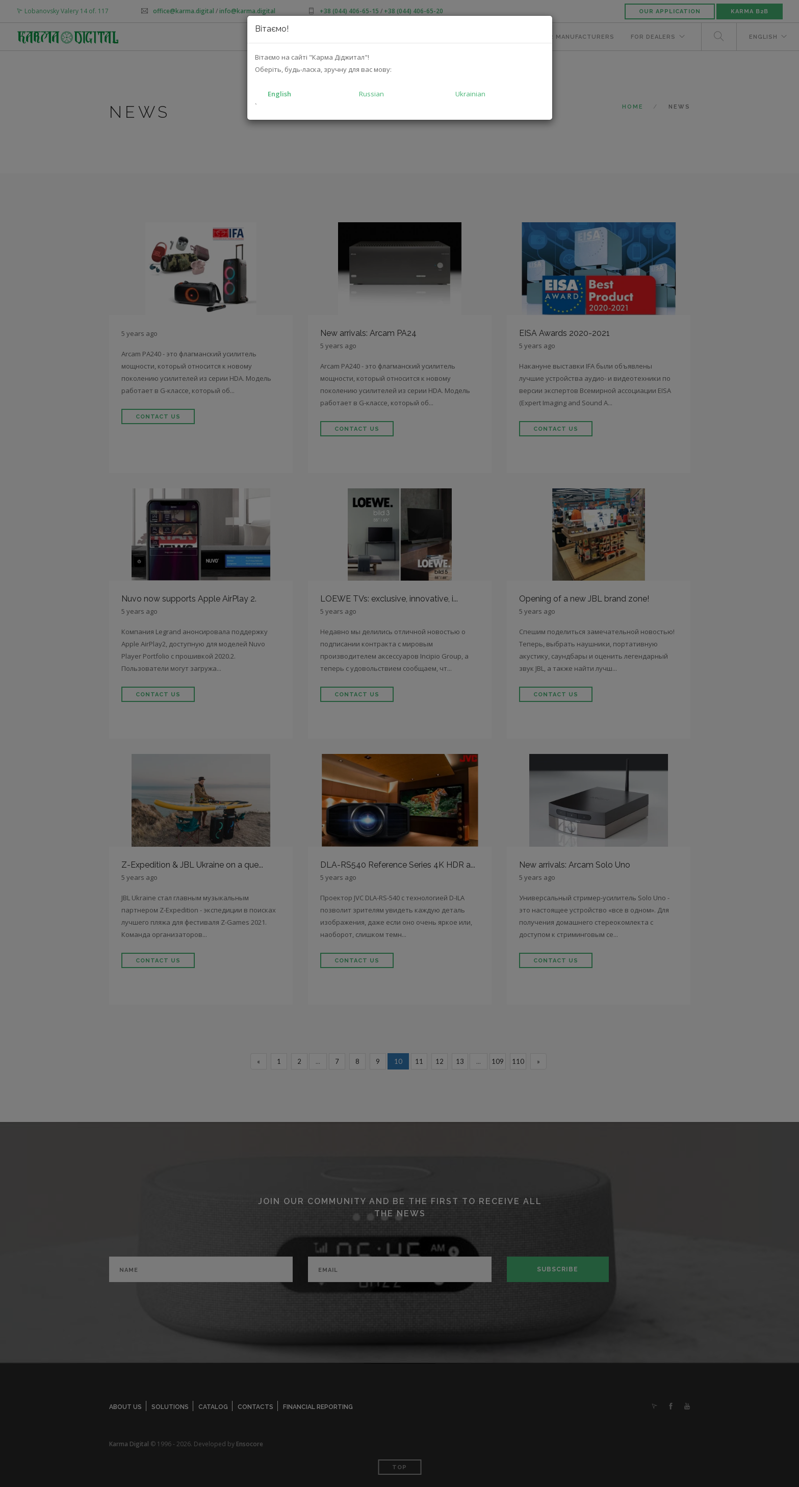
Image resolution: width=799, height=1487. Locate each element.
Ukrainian (470, 93)
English (279, 93)
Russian (371, 93)
